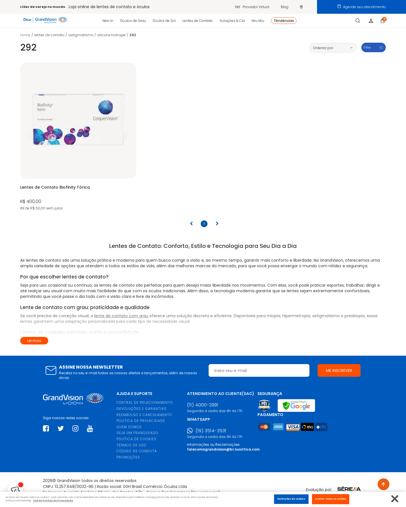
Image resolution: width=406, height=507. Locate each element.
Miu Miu (258, 20)
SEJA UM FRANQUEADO (137, 432)
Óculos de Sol (164, 20)
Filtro (367, 47)
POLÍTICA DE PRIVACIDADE (141, 420)
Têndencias (283, 20)
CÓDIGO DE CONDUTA (137, 451)
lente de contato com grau (121, 316)
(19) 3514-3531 (210, 431)
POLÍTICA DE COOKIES (136, 439)
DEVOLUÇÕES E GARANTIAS (141, 408)
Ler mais (34, 340)
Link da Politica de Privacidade (53, 500)
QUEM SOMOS (129, 426)
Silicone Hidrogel (111, 35)
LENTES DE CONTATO (49, 35)
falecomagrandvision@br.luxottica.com (223, 449)
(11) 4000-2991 (202, 405)
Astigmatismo (80, 35)
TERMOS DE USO (132, 445)
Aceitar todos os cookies (330, 499)
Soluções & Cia (232, 20)
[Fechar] (394, 498)
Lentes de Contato (198, 20)
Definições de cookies (291, 499)
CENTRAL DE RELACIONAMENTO (145, 402)
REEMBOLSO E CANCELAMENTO (144, 414)
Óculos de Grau (133, 20)
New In (107, 20)
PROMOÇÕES (128, 457)
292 (132, 35)
